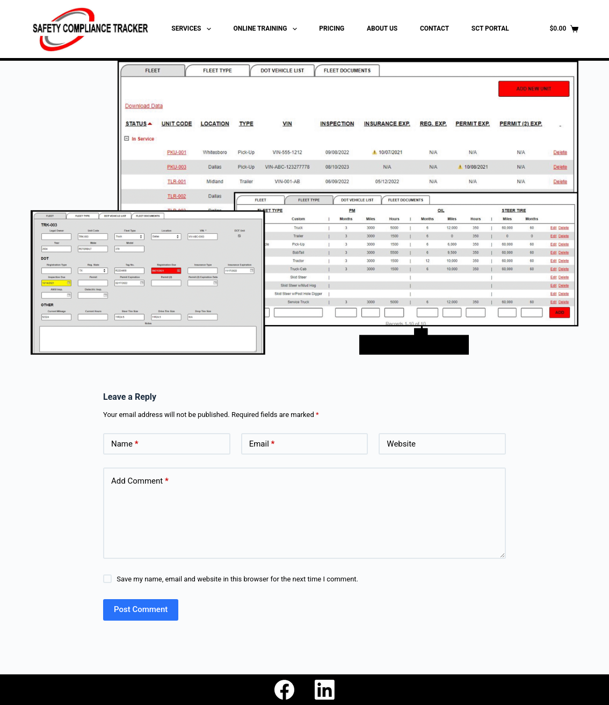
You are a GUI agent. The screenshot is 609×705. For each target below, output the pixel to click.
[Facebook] (284, 690)
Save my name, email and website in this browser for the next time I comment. (237, 579)
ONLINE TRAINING (267, 29)
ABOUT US (382, 28)
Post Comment (141, 609)
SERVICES (193, 29)
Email (262, 444)
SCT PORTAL (490, 28)
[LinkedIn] (325, 690)
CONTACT (434, 28)
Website (401, 444)
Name (125, 444)
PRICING (331, 28)
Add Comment (140, 481)
